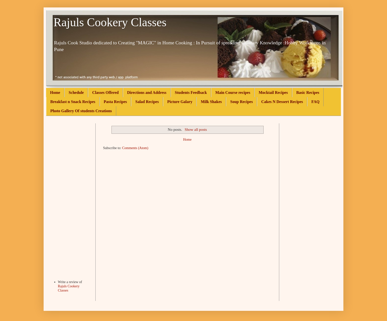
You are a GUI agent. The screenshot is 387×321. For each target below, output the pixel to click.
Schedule (76, 92)
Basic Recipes (307, 92)
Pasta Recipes (115, 102)
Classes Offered (105, 92)
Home (55, 92)
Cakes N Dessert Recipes (282, 102)
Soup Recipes (241, 102)
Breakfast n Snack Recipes (72, 102)
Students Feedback (191, 92)
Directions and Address (146, 92)
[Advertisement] (71, 197)
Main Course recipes (232, 92)
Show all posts (196, 129)
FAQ (315, 102)
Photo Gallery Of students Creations (81, 111)
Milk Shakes (211, 102)
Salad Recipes (147, 102)
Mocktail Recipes (273, 92)
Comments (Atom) (135, 148)
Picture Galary (179, 102)
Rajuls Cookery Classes (110, 22)
